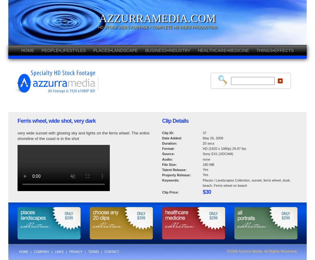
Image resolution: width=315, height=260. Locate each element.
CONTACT (112, 252)
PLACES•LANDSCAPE (115, 50)
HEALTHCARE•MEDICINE (223, 50)
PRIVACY (75, 252)
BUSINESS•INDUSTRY (167, 50)
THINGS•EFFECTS (275, 50)
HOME (27, 50)
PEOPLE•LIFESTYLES (64, 50)
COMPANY (41, 252)
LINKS (59, 252)
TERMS (93, 252)
